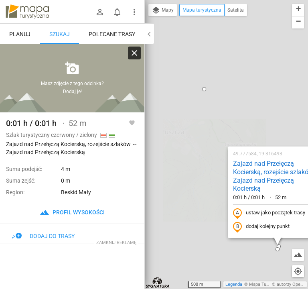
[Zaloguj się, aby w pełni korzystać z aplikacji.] (132, 122)
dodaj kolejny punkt (210, 123)
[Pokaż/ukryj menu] (134, 12)
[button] (275, 35)
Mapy (163, 10)
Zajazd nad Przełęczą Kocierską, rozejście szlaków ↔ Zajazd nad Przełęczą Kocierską (226, 72)
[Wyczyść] (134, 53)
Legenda (233, 284)
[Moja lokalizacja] (298, 271)
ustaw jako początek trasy (218, 109)
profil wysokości (72, 212)
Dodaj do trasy (43, 236)
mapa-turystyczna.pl (27, 11)
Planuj (19, 34)
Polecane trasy (112, 34)
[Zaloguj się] (99, 12)
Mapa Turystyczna (267, 284)
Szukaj (59, 34)
